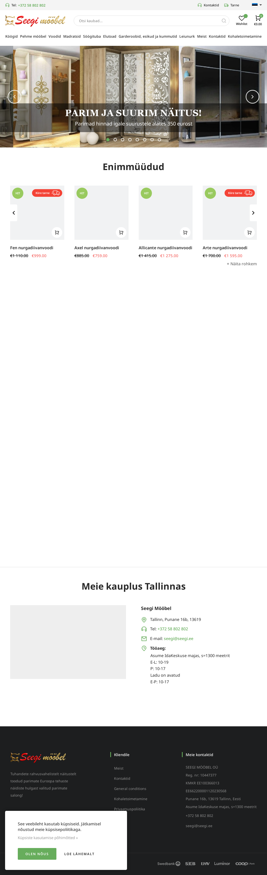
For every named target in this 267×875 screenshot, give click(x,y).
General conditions (130, 788)
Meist (118, 768)
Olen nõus (37, 854)
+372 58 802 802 (31, 5)
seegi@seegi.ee (178, 638)
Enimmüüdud (133, 167)
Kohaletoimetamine (130, 798)
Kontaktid (208, 5)
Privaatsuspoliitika (129, 809)
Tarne (231, 5)
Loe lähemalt (79, 854)
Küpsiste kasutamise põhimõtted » (48, 837)
